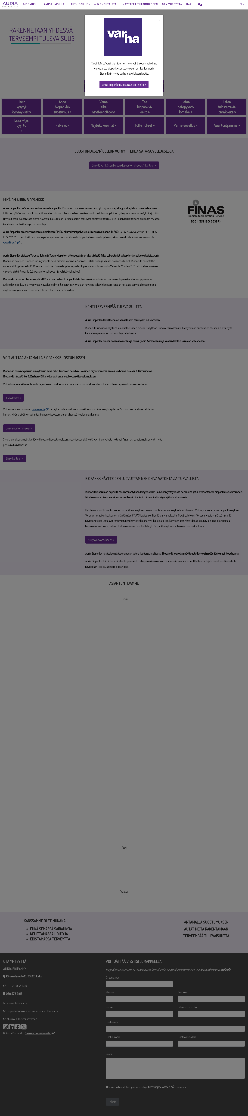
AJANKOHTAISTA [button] (105, 4)
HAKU (190, 4)
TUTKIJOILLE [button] (79, 4)
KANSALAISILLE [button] (54, 4)
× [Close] (159, 20)
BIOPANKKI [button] (30, 4)
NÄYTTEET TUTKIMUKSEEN (140, 4)
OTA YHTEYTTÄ (172, 4)
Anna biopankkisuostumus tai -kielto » (124, 84)
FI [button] (241, 4)
